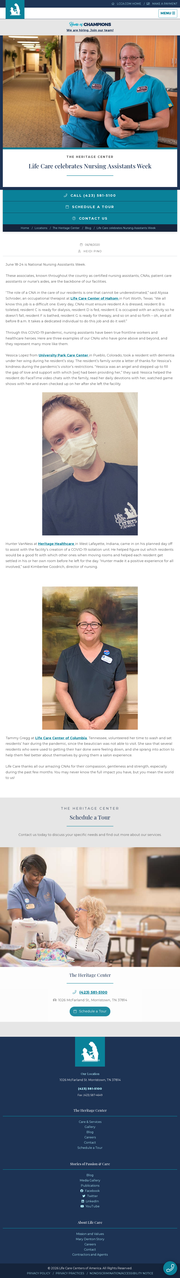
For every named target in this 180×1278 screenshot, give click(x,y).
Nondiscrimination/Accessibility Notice (121, 1273)
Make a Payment (162, 3)
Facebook (90, 1191)
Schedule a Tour (90, 207)
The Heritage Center (66, 228)
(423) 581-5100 (93, 1007)
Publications (90, 1185)
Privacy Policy (38, 1273)
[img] (65, 195)
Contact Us (90, 218)
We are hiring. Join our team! (90, 27)
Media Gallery (90, 1180)
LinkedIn (90, 1201)
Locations (41, 228)
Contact (90, 1142)
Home (25, 228)
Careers (90, 1137)
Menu (168, 14)
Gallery (90, 1127)
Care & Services (90, 1122)
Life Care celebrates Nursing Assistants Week (126, 228)
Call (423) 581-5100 (90, 196)
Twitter (90, 1196)
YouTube (90, 1206)
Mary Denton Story (90, 1239)
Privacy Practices (70, 1273)
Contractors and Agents (90, 1254)
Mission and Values (90, 1234)
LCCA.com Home (126, 3)
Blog (88, 228)
